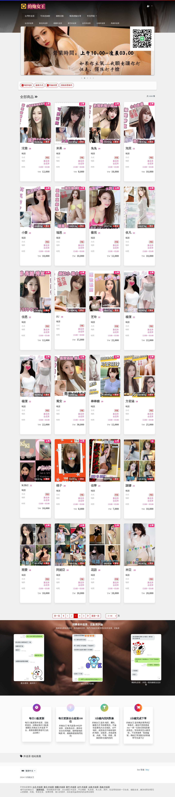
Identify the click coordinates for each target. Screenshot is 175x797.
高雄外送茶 (115, 23)
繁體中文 (28, 773)
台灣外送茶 (30, 16)
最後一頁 (95, 618)
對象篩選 (52, 86)
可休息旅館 (45, 16)
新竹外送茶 (72, 23)
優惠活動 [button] (60, 16)
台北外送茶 (29, 23)
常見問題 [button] (91, 16)
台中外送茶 (86, 23)
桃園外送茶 (57, 23)
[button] (149, 6)
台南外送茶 (100, 23)
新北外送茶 (43, 23)
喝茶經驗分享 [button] (75, 16)
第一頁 (57, 618)
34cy (147, 772)
